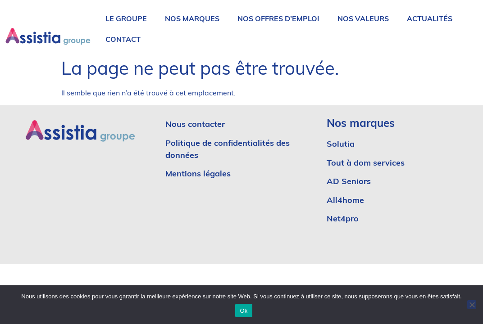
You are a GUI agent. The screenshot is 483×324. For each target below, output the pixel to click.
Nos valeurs (363, 19)
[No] (471, 304)
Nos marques (192, 19)
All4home (345, 201)
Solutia (341, 144)
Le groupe (126, 19)
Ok (243, 310)
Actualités (429, 19)
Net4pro (343, 219)
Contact (123, 40)
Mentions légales (198, 174)
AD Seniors (350, 182)
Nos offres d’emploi (278, 19)
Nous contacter (195, 125)
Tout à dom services (366, 163)
